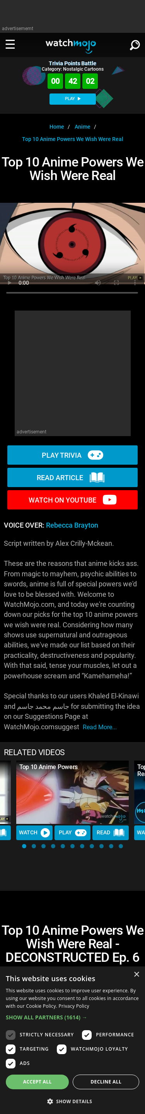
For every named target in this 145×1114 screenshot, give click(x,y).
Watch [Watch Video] (34, 832)
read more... (100, 727)
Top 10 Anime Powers (48, 767)
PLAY (72, 98)
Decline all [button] (105, 1081)
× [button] (136, 975)
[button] (24, 846)
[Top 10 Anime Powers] (72, 792)
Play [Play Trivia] (73, 832)
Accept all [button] (37, 1081)
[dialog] (72, 1040)
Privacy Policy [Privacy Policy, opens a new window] (74, 1006)
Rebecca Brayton (72, 525)
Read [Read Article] (111, 833)
